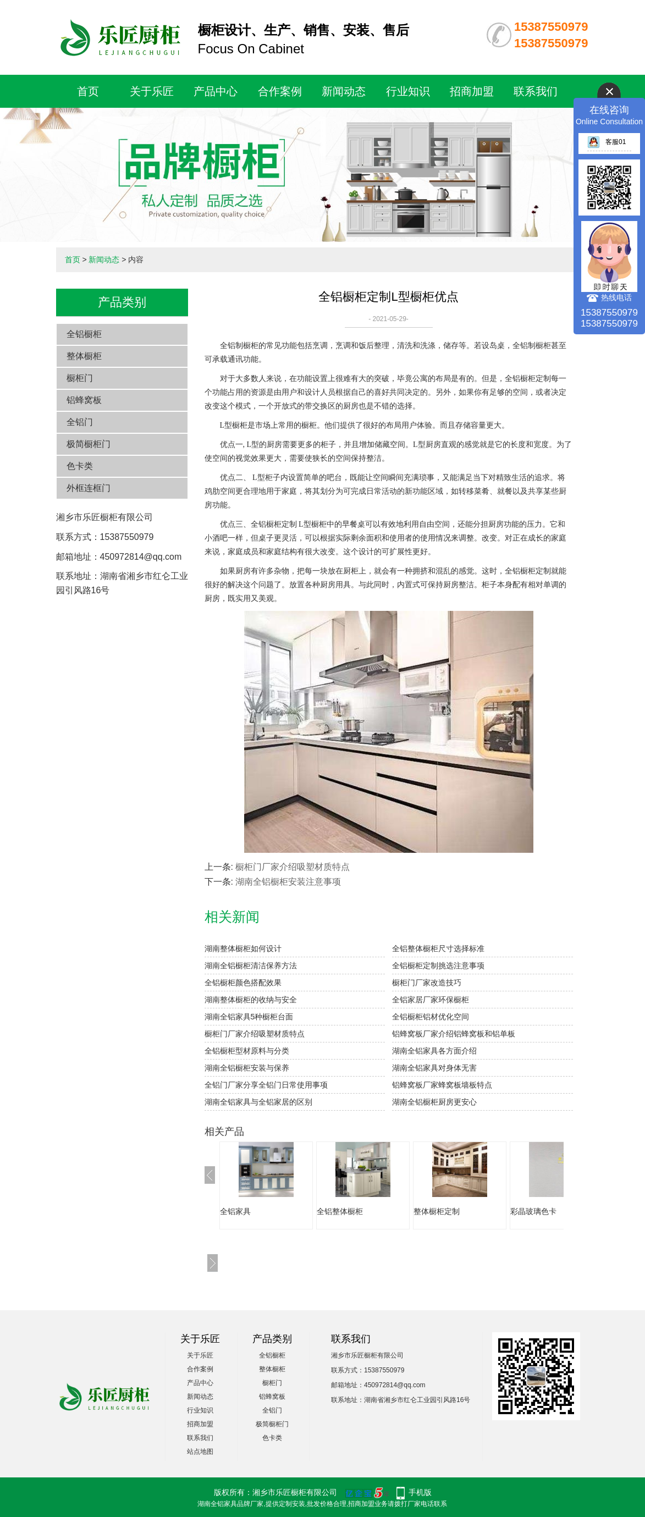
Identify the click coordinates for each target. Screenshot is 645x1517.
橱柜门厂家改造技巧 (426, 982)
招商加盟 (472, 91)
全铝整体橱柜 (340, 1211)
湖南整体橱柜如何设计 (243, 948)
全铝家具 (235, 1211)
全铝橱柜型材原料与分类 (247, 1050)
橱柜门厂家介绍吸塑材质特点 (292, 866)
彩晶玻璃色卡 (533, 1211)
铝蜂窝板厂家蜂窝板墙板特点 (442, 1084)
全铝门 (80, 422)
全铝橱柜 (84, 334)
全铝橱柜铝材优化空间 (430, 1016)
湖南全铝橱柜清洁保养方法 (251, 965)
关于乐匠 (152, 91)
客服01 (606, 142)
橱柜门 (80, 378)
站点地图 (200, 1451)
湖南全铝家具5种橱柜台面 (249, 1016)
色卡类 (80, 466)
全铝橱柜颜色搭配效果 (243, 982)
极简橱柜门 (89, 444)
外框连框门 (89, 488)
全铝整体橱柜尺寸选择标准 (438, 948)
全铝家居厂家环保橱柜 (430, 999)
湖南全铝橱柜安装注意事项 (288, 881)
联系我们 (536, 91)
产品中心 (216, 91)
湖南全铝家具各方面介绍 (434, 1050)
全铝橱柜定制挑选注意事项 (438, 965)
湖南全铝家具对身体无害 (434, 1067)
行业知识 (408, 91)
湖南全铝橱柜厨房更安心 (434, 1101)
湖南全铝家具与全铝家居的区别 (258, 1101)
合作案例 (280, 91)
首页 (88, 91)
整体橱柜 (84, 356)
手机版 (420, 1492)
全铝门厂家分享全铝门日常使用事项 (266, 1084)
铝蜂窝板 (84, 400)
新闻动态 (344, 91)
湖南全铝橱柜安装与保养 (247, 1067)
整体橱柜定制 (437, 1211)
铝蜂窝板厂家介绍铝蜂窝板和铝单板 (453, 1033)
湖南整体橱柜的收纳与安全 (251, 999)
